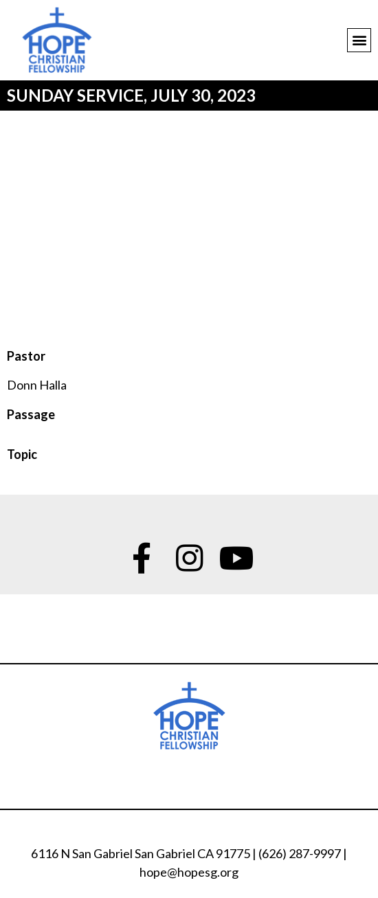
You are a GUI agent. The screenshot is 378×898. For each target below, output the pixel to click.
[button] (359, 40)
